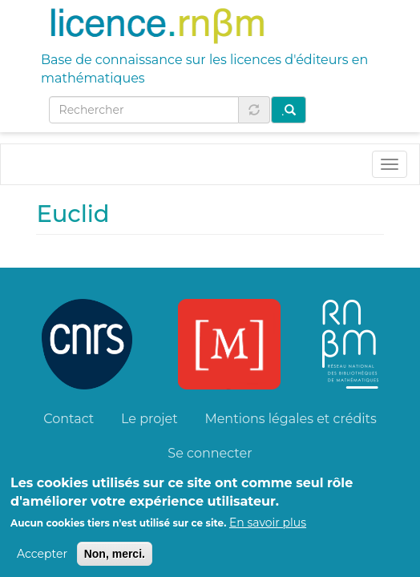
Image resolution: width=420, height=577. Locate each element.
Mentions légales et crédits (290, 418)
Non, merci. (114, 561)
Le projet (149, 418)
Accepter (42, 561)
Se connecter (210, 453)
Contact (68, 418)
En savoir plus (267, 530)
